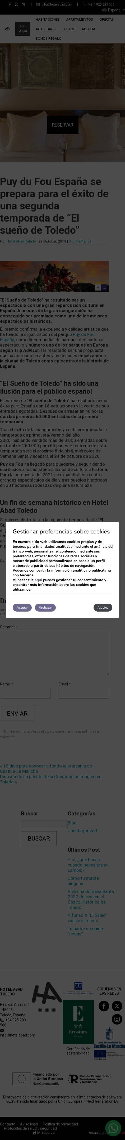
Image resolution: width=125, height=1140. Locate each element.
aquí (38, 579)
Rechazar (45, 607)
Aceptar (22, 607)
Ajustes (103, 607)
